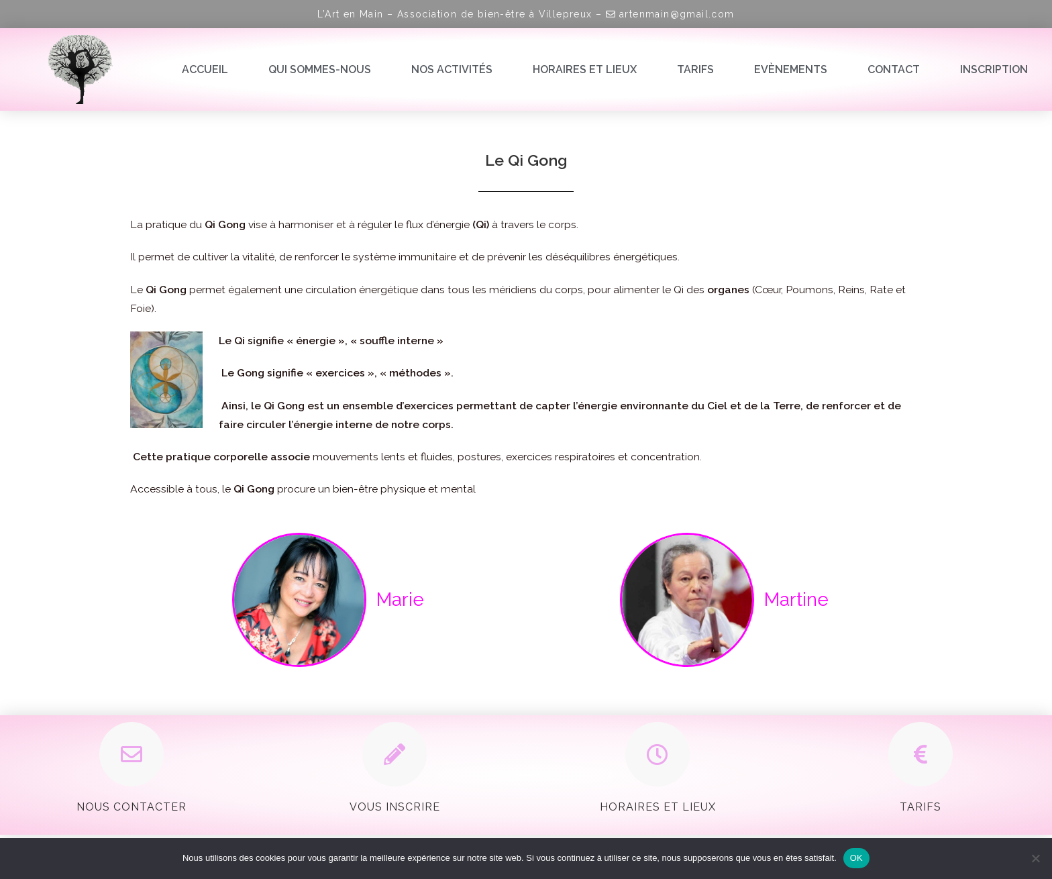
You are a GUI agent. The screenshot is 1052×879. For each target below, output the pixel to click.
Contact (893, 69)
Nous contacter (131, 806)
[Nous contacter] (131, 754)
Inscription (994, 69)
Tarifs (695, 69)
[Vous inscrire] (394, 754)
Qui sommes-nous (319, 69)
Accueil (205, 69)
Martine (796, 599)
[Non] (1035, 858)
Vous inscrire (395, 806)
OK (856, 858)
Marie (400, 599)
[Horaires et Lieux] (657, 754)
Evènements (790, 69)
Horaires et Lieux (658, 806)
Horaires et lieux (585, 69)
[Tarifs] (920, 754)
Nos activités (451, 69)
